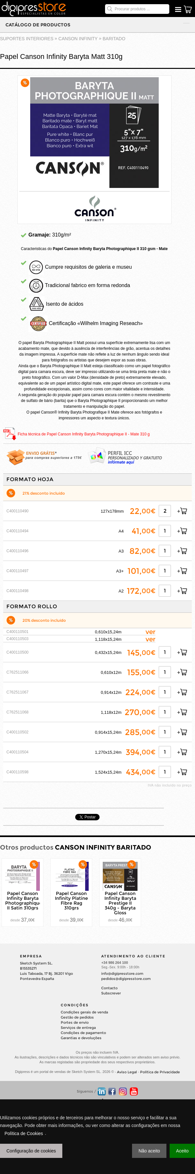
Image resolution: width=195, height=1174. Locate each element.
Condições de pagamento (83, 1032)
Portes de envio (75, 1022)
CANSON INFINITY (78, 38)
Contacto (109, 988)
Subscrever (111, 993)
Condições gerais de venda (84, 1012)
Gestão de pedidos (77, 1017)
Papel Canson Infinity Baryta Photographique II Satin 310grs (23, 900)
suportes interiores (26, 38)
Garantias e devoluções (81, 1038)
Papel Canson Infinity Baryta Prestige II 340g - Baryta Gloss (120, 902)
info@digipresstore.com (122, 973)
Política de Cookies (23, 1133)
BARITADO (114, 38)
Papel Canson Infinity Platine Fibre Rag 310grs (71, 900)
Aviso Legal (127, 1072)
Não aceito (149, 1150)
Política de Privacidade (160, 1072)
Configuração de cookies (31, 1150)
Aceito (182, 1150)
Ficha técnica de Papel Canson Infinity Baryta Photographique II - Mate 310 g (84, 434)
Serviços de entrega (78, 1027)
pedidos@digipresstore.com (126, 978)
